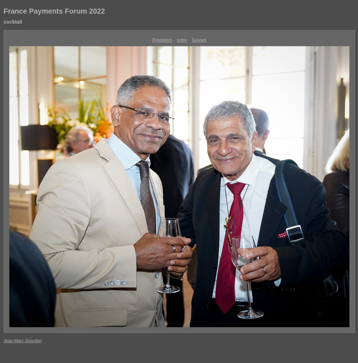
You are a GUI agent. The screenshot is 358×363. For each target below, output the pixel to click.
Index (182, 40)
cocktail (13, 22)
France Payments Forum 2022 (54, 11)
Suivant (199, 40)
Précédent (162, 40)
